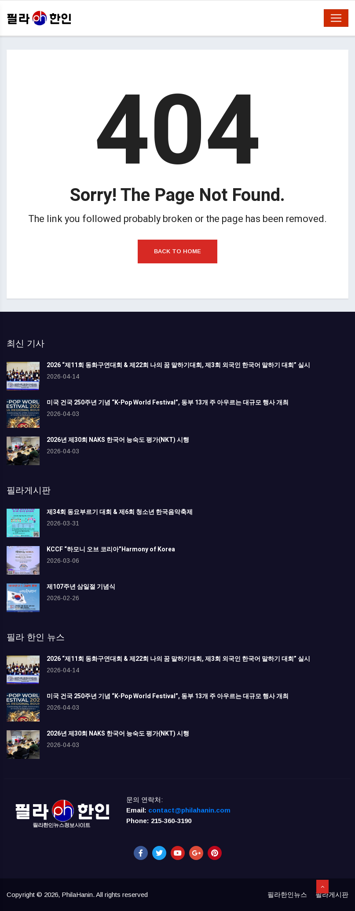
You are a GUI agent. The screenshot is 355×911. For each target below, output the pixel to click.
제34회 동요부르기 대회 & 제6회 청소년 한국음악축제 (120, 512)
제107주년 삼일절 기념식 (81, 586)
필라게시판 (331, 894)
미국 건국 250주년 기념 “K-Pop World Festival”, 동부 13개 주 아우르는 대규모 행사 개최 (168, 402)
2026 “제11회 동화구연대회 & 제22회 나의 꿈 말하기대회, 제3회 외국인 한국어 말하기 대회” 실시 (178, 365)
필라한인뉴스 (287, 894)
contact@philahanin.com (189, 810)
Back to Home (177, 251)
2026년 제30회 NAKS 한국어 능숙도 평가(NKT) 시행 (118, 440)
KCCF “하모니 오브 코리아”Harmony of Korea (111, 549)
